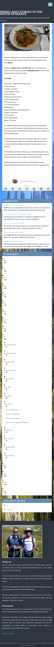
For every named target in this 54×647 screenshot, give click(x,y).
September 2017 (11, 370)
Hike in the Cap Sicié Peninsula (18, 422)
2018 (5, 329)
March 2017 (9, 438)
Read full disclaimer (8, 633)
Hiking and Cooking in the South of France (21, 13)
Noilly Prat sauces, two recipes (14, 205)
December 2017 (11, 345)
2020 (5, 312)
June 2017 (9, 396)
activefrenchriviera (27, 181)
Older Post (48, 196)
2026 (5, 260)
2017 (5, 337)
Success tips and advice (27, 645)
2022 (5, 294)
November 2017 (11, 353)
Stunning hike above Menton (13, 241)
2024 (5, 277)
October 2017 (10, 362)
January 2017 (10, 455)
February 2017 (10, 447)
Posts (6, 505)
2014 (5, 482)
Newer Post (6, 196)
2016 (5, 465)
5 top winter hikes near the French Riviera (18, 214)
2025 (5, 269)
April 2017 (9, 430)
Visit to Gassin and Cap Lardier (14, 223)
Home (27, 196)
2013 (5, 491)
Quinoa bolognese (13, 414)
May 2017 (9, 404)
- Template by (32, 643)
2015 (5, 474)
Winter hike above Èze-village (13, 232)
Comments (8, 509)
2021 (5, 303)
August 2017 (10, 379)
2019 (5, 320)
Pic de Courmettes (14, 418)
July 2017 (8, 387)
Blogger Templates (48, 643)
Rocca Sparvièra (13, 410)
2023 (5, 286)
